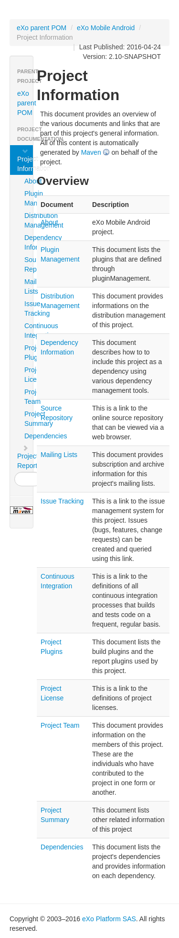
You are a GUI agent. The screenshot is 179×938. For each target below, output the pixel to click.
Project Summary (28, 418)
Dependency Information (28, 242)
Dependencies (28, 436)
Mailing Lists (28, 286)
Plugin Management (28, 198)
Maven (91, 152)
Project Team (28, 396)
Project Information (25, 160)
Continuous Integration (28, 330)
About (28, 181)
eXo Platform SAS (109, 919)
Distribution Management (28, 220)
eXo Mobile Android (106, 28)
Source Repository (28, 264)
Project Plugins (28, 352)
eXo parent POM (41, 28)
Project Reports (25, 457)
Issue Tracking (28, 308)
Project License (28, 374)
